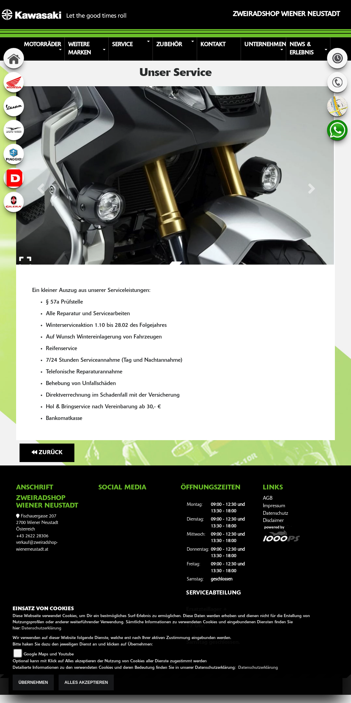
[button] (43, 49)
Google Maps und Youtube (49, 654)
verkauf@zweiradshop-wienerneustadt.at (37, 545)
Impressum (274, 506)
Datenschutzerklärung (41, 628)
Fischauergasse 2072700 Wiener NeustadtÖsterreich (37, 523)
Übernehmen (33, 682)
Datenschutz (275, 513)
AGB (268, 498)
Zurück (47, 452)
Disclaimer (273, 520)
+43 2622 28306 (32, 536)
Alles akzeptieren (86, 682)
